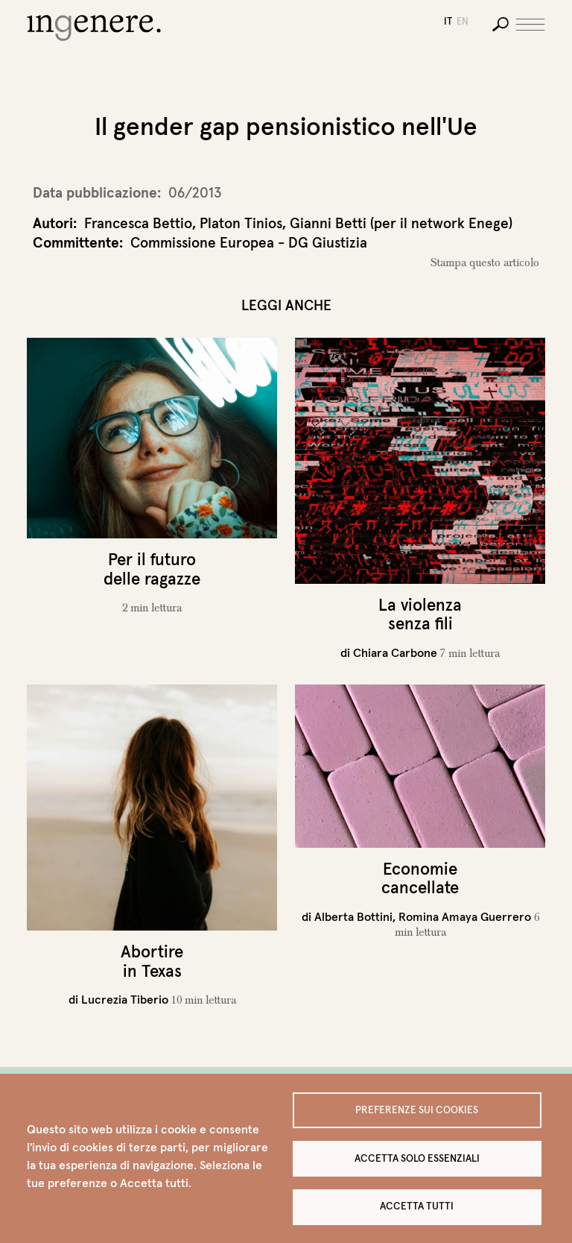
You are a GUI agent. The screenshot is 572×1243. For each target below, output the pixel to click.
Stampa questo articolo (484, 262)
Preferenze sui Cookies (416, 1109)
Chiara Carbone (395, 652)
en (462, 21)
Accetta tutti (417, 1206)
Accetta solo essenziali (417, 1157)
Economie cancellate (420, 878)
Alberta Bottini (353, 916)
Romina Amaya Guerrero (464, 916)
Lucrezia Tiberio (124, 999)
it (448, 21)
